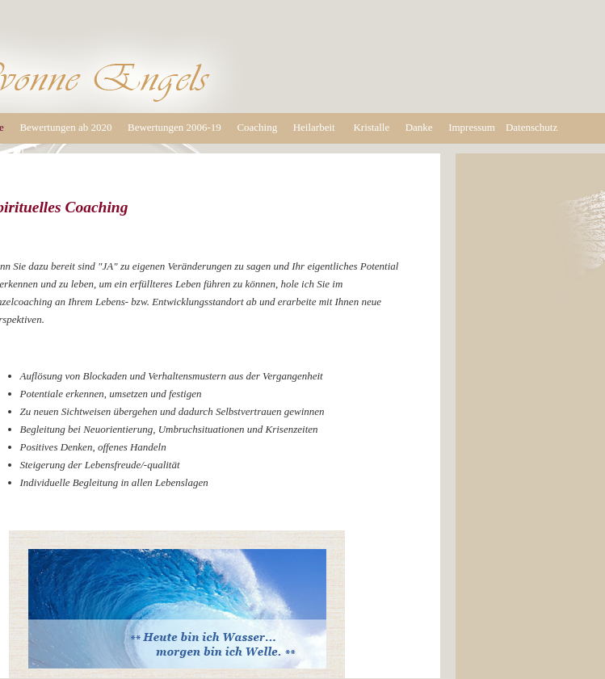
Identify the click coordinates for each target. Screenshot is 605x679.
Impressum (471, 127)
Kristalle (371, 127)
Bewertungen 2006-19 (174, 127)
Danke (419, 127)
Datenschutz (531, 127)
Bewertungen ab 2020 (65, 127)
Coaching (257, 127)
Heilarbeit (314, 127)
